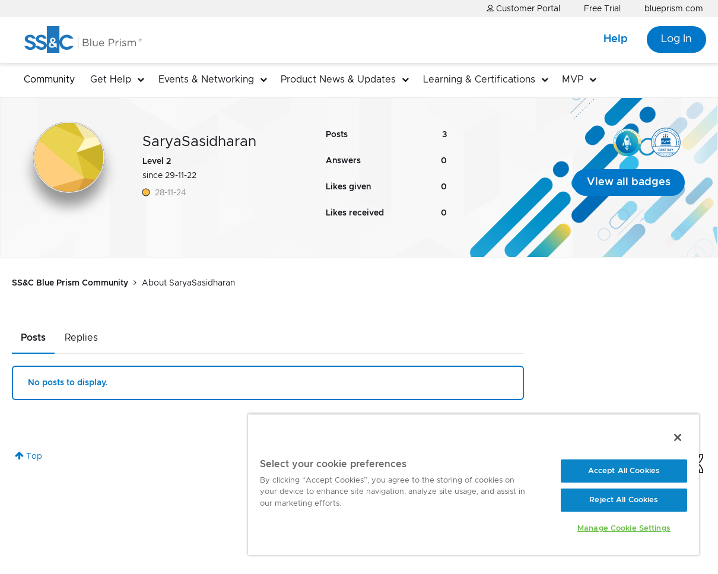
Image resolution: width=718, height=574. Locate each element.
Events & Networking (206, 79)
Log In (676, 39)
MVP (572, 79)
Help (615, 39)
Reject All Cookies (623, 500)
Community (49, 79)
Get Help (110, 79)
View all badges (629, 182)
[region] (473, 484)
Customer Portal (523, 8)
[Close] (678, 437)
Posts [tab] (33, 338)
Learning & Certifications (479, 79)
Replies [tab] (81, 338)
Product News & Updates (338, 79)
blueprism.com (673, 9)
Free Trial (602, 9)
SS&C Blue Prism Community (70, 283)
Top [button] (34, 456)
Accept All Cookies (624, 471)
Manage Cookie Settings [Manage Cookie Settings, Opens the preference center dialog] (624, 528)
